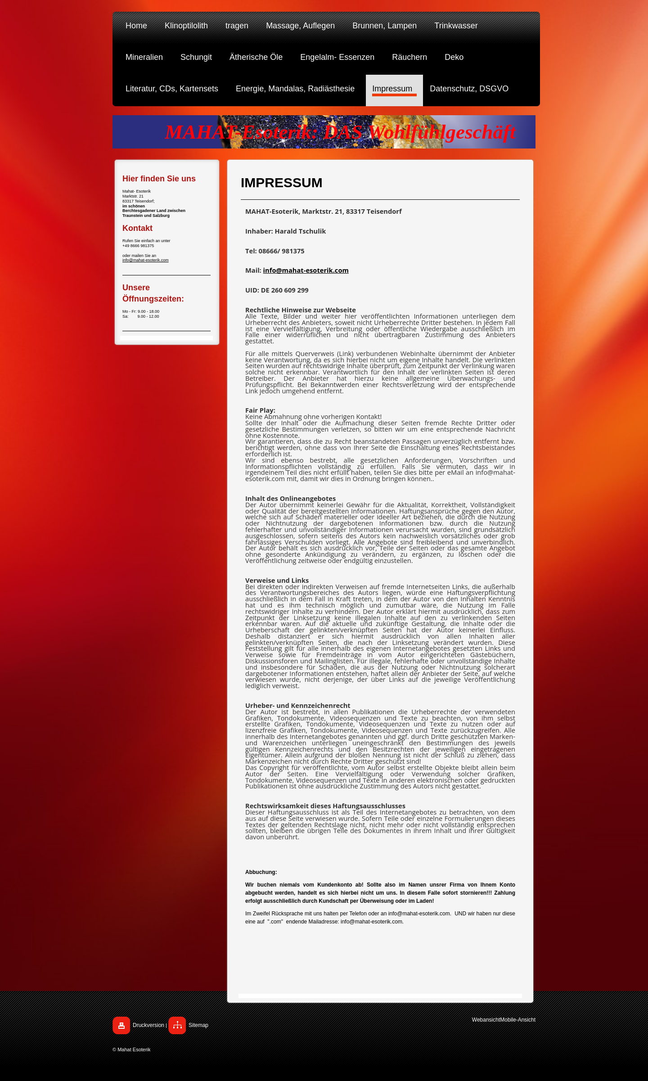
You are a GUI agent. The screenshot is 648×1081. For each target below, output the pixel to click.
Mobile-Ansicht (518, 1020)
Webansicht (486, 1020)
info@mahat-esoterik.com (306, 270)
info (125, 260)
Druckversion (148, 1025)
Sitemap (198, 1025)
